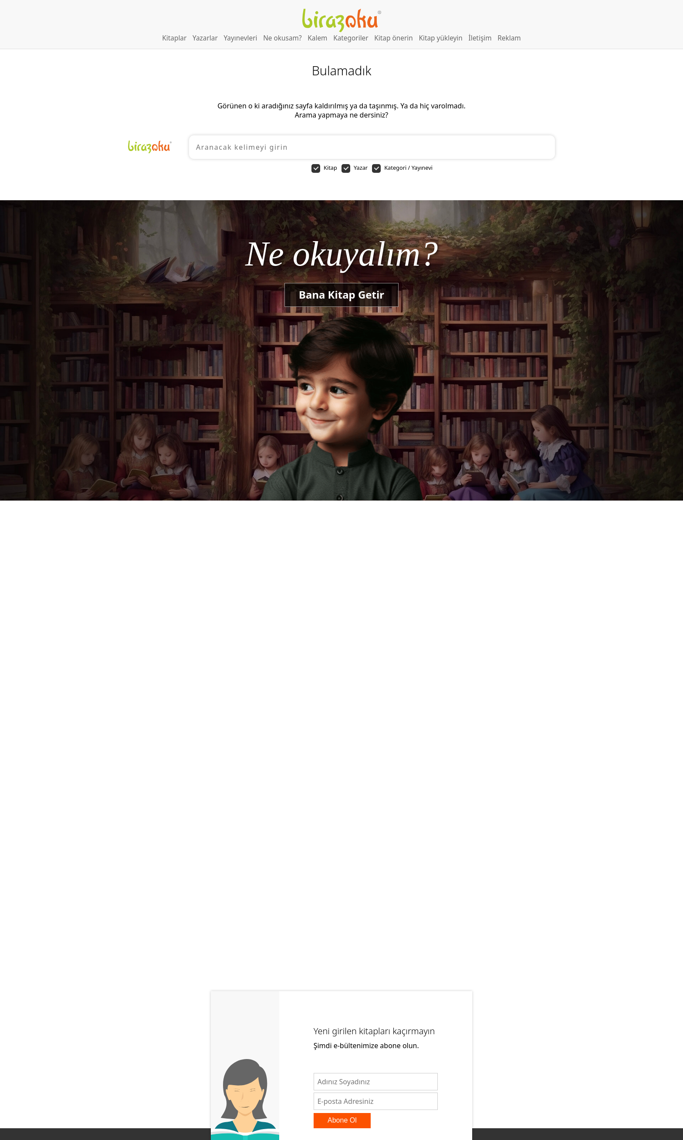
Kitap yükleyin (440, 38)
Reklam (509, 38)
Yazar (355, 168)
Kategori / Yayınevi (402, 168)
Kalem (317, 38)
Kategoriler (351, 38)
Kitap (324, 168)
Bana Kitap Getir (341, 294)
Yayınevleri (240, 38)
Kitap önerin (393, 38)
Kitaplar (174, 38)
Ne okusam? (282, 38)
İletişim (479, 38)
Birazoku (341, 20)
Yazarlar (205, 38)
